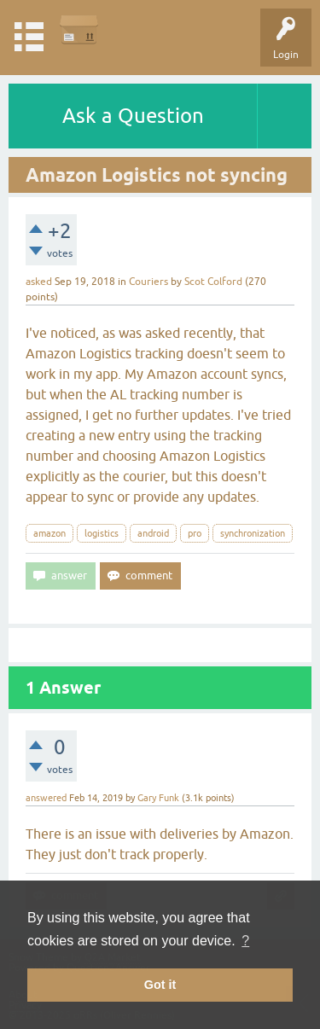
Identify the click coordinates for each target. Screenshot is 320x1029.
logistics (101, 533)
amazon (49, 533)
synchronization (252, 533)
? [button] (245, 940)
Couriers (148, 282)
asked (39, 282)
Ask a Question (133, 115)
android (153, 533)
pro (194, 533)
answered (46, 798)
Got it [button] (160, 984)
